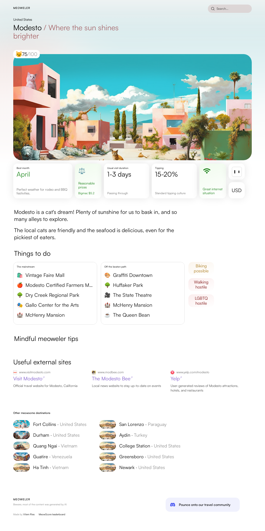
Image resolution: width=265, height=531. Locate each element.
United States (22, 19)
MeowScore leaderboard (52, 514)
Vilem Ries (29, 514)
